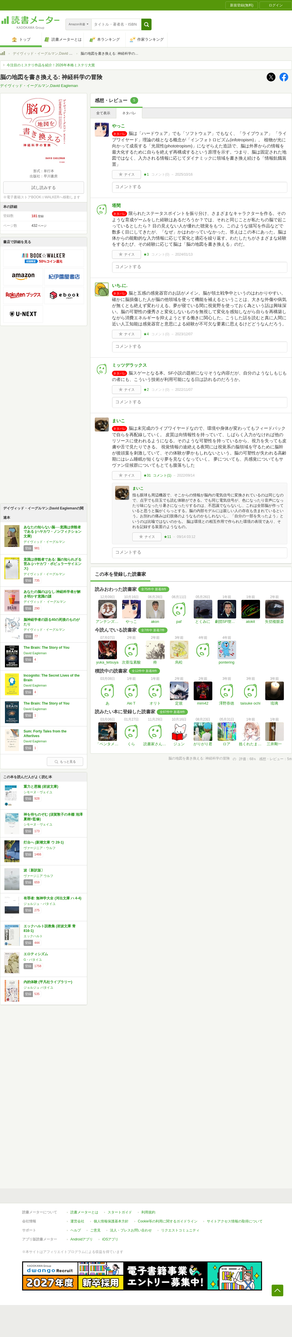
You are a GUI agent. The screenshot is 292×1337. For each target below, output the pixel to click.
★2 (146, 390)
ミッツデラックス (129, 365)
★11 (167, 537)
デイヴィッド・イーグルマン (44, 541)
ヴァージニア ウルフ (38, 876)
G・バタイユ (33, 959)
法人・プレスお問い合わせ (131, 1230)
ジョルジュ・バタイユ (40, 903)
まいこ (118, 420)
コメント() (160, 174)
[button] (146, 24)
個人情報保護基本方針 (111, 1221)
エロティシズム (36, 954)
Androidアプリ (81, 1239)
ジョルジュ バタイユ (38, 987)
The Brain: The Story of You (47, 648)
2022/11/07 (184, 389)
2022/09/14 (186, 475)
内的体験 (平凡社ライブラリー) (48, 982)
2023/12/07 (184, 334)
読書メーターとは (84, 1212)
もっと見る (65, 762)
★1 (146, 174)
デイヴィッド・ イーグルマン (45, 601)
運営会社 (77, 1221)
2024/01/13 (184, 254)
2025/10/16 (184, 174)
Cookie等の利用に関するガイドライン (167, 1221)
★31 (147, 475)
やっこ (118, 125)
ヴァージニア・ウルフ (40, 848)
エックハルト (33, 936)
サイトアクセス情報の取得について (235, 1221)
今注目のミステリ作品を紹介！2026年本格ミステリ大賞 (51, 65)
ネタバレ (129, 113)
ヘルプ (75, 1230)
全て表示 (103, 113)
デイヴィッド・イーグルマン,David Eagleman (49, 53)
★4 (146, 334)
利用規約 (148, 1212)
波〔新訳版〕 (34, 870)
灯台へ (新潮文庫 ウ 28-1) (44, 842)
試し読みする (43, 187)
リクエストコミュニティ (180, 1230)
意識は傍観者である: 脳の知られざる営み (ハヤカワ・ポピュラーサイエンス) (52, 564)
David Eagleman (35, 653)
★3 (146, 254)
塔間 (116, 205)
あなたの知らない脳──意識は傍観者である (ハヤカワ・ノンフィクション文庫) (52, 531)
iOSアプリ (110, 1239)
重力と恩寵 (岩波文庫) (41, 787)
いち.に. (119, 285)
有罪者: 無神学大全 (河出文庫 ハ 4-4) (52, 898)
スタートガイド (120, 1212)
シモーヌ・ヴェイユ (38, 792)
